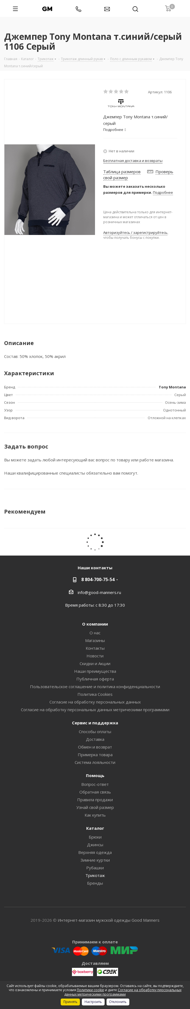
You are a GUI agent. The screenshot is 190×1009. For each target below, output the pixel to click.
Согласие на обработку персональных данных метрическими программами (95, 709)
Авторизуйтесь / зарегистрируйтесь (135, 232)
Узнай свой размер (95, 807)
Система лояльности (95, 762)
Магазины (95, 640)
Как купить (95, 815)
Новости (95, 655)
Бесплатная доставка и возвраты (133, 160)
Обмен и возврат (95, 747)
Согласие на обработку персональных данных (95, 702)
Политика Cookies (95, 694)
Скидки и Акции (95, 663)
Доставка (95, 739)
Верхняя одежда (95, 852)
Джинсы (95, 844)
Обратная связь (95, 792)
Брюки (95, 837)
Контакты (95, 648)
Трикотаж (95, 875)
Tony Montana (172, 387)
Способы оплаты (95, 731)
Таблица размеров (122, 171)
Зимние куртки (95, 860)
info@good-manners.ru (99, 592)
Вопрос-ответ (95, 784)
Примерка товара (95, 754)
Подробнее (163, 192)
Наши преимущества (95, 671)
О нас (95, 632)
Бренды (95, 883)
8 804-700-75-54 (97, 579)
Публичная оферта (95, 679)
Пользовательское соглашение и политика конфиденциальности (95, 686)
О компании (95, 624)
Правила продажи (95, 799)
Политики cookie (90, 990)
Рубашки (95, 867)
